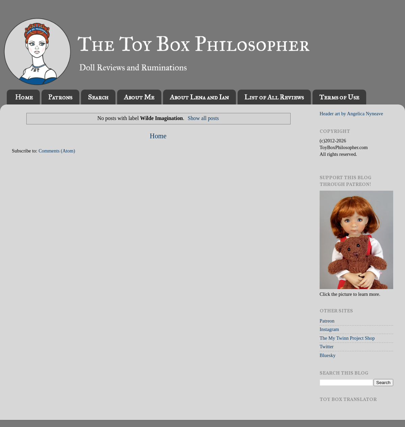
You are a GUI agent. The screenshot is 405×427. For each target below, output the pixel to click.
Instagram (329, 329)
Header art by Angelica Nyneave (351, 113)
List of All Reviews (274, 97)
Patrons (60, 97)
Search (98, 97)
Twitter (326, 346)
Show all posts (203, 118)
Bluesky (327, 355)
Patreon (327, 321)
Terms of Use (339, 97)
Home (24, 97)
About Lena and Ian (199, 97)
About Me (139, 97)
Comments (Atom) (56, 150)
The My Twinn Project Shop (347, 338)
